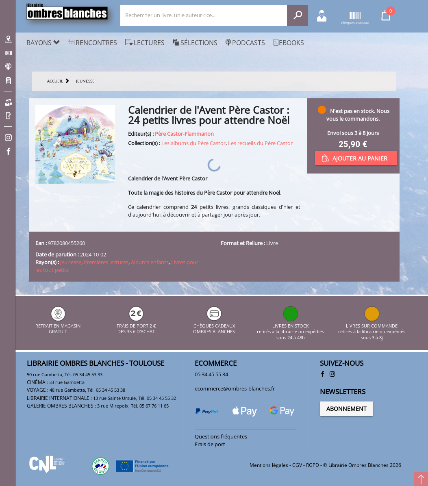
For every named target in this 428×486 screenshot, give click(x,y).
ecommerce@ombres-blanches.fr (235, 388)
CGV (297, 465)
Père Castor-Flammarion (184, 133)
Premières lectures (106, 262)
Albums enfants (150, 262)
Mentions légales (269, 465)
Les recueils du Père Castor (260, 143)
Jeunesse (70, 262)
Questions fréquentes (221, 436)
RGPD (312, 465)
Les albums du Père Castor (193, 143)
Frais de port (210, 444)
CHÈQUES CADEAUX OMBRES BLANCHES (214, 325)
